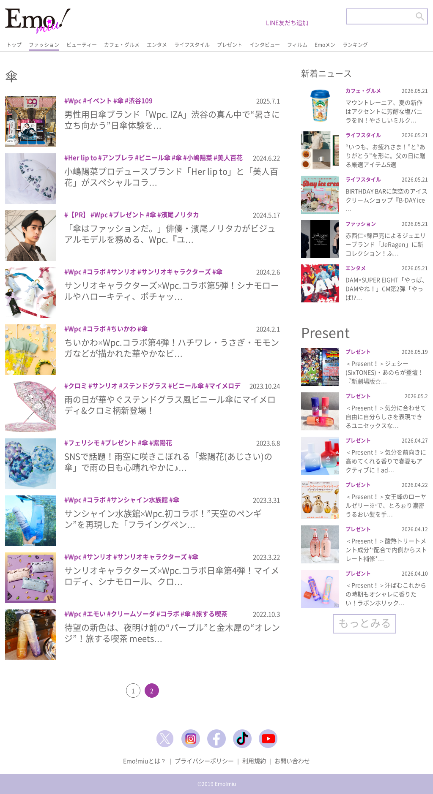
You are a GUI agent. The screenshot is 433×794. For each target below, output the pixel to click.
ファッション (44, 45)
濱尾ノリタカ (180, 214)
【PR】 (78, 214)
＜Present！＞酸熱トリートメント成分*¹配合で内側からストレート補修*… (386, 549)
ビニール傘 (154, 157)
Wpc (75, 100)
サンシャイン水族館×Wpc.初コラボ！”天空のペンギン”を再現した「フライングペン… (163, 518)
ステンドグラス (145, 385)
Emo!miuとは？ (144, 760)
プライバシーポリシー (204, 760)
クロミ (77, 385)
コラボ (96, 271)
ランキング (355, 45)
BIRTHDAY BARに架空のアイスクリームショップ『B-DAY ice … (386, 200)
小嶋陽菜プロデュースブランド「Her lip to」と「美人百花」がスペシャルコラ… (171, 176)
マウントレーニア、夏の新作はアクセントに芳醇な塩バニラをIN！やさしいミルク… (383, 111)
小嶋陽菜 (199, 157)
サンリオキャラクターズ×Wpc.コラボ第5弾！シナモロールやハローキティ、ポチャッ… (171, 290)
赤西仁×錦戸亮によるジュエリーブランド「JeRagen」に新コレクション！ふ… (385, 244)
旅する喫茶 (211, 613)
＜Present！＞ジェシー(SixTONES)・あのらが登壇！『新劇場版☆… (384, 372)
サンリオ (123, 271)
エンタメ (157, 45)
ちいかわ (123, 328)
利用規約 (254, 760)
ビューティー (81, 45)
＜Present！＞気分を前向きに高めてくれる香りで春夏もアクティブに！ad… (385, 461)
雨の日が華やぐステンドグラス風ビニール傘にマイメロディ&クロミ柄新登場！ (170, 404)
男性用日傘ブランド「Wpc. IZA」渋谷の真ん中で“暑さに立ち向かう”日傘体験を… (172, 119)
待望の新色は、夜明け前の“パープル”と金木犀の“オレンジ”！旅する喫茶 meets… (172, 632)
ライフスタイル (192, 45)
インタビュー (264, 45)
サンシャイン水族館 (139, 499)
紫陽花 (162, 442)
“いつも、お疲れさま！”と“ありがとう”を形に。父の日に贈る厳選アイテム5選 (385, 155)
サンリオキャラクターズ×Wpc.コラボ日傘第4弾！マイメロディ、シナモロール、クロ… (171, 575)
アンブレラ (118, 157)
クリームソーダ (133, 613)
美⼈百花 (230, 157)
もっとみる (364, 623)
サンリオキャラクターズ (176, 271)
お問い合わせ (292, 760)
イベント (99, 100)
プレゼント (229, 45)
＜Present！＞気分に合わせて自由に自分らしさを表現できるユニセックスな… (385, 416)
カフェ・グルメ (122, 45)
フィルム (297, 45)
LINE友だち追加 (287, 22)
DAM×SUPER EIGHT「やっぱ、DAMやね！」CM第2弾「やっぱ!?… (386, 288)
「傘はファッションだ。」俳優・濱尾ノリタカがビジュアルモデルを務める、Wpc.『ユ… (170, 233)
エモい (96, 613)
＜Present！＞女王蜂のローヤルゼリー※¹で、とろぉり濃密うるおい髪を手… (385, 505)
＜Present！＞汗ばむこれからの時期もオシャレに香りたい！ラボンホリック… (385, 594)
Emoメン (325, 45)
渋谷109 (141, 100)
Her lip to (82, 157)
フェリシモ (84, 442)
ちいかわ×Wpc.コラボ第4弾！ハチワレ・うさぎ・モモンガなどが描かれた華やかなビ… (171, 347)
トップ (14, 45)
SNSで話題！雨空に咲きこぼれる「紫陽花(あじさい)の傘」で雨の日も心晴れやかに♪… (168, 461)
